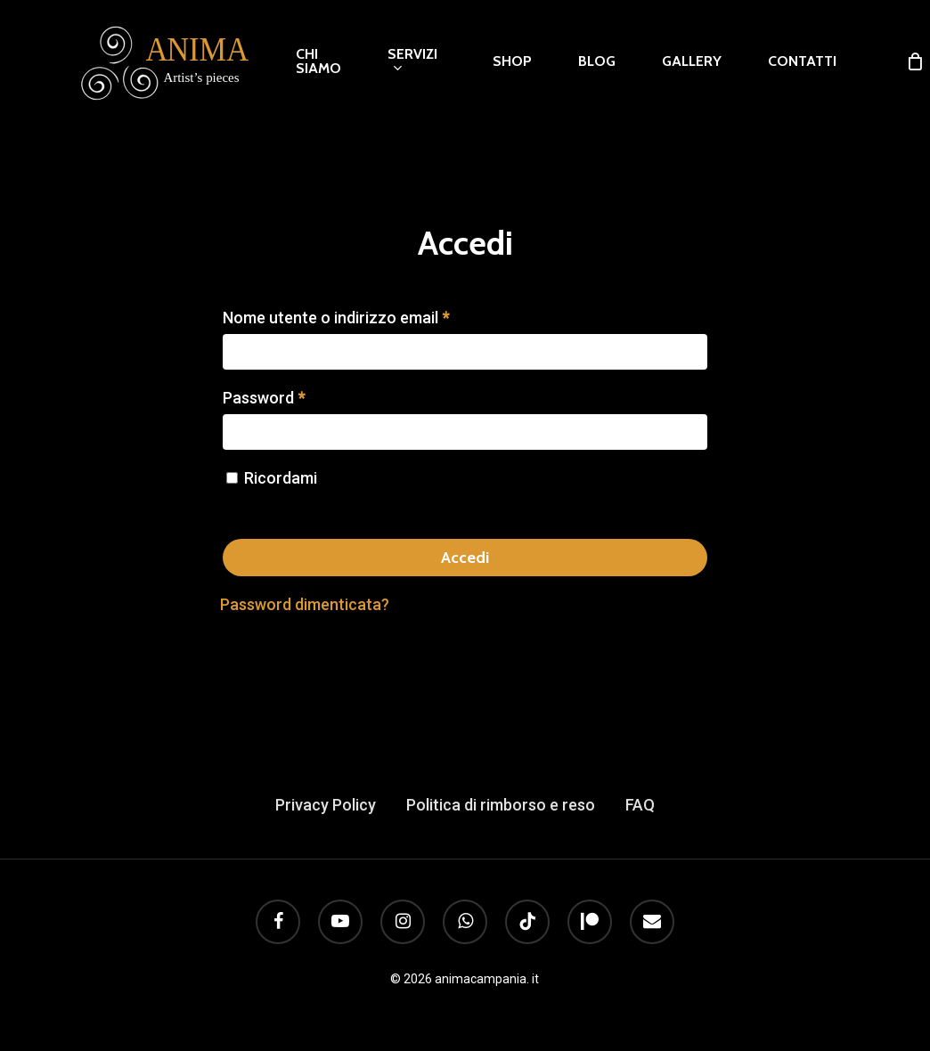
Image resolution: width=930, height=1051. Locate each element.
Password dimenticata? (304, 604)
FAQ (640, 804)
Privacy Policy (325, 804)
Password (264, 397)
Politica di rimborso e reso (500, 804)
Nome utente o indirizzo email (336, 317)
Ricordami (280, 477)
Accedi (465, 557)
